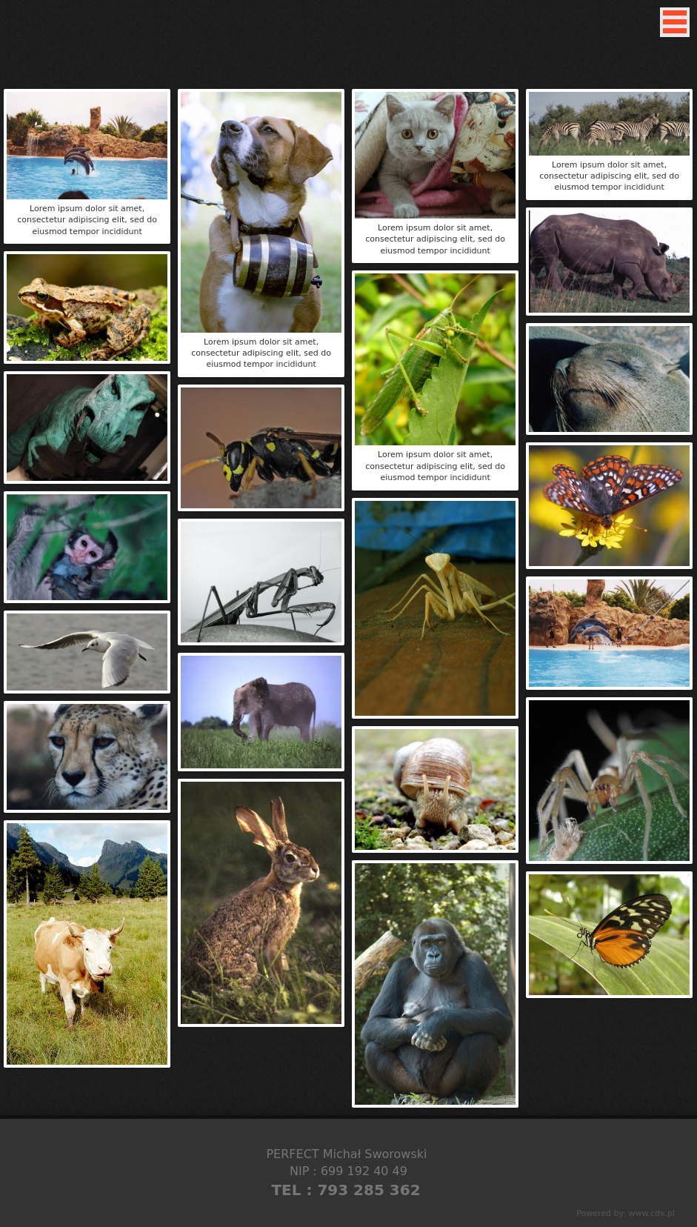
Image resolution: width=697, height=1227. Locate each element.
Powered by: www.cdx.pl (625, 1213)
